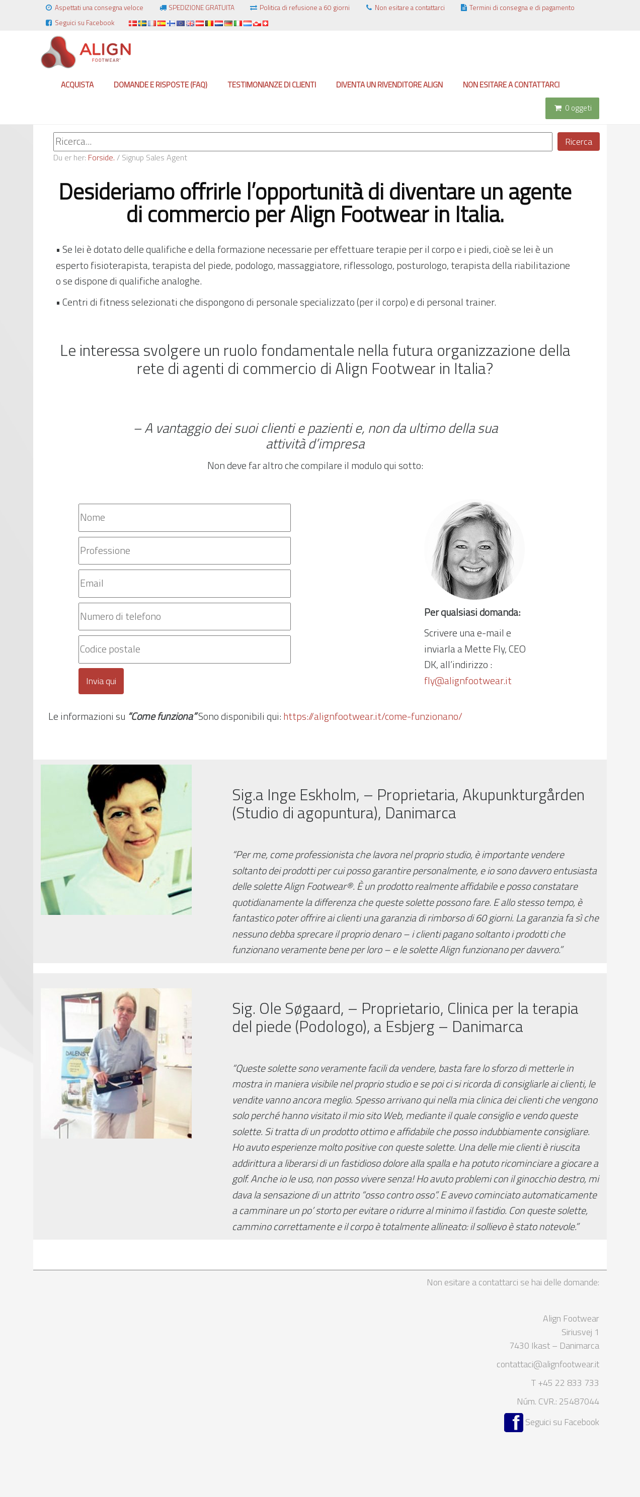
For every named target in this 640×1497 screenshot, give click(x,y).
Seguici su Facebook (79, 23)
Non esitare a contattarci (404, 8)
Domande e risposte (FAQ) (160, 84)
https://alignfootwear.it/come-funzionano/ (372, 716)
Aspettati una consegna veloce (93, 8)
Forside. (101, 157)
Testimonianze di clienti (271, 84)
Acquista (77, 84)
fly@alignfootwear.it (468, 680)
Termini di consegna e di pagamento (517, 8)
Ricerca (578, 141)
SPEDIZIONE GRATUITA (196, 8)
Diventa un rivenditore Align (389, 84)
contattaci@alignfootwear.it (548, 1364)
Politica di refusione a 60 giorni (299, 8)
